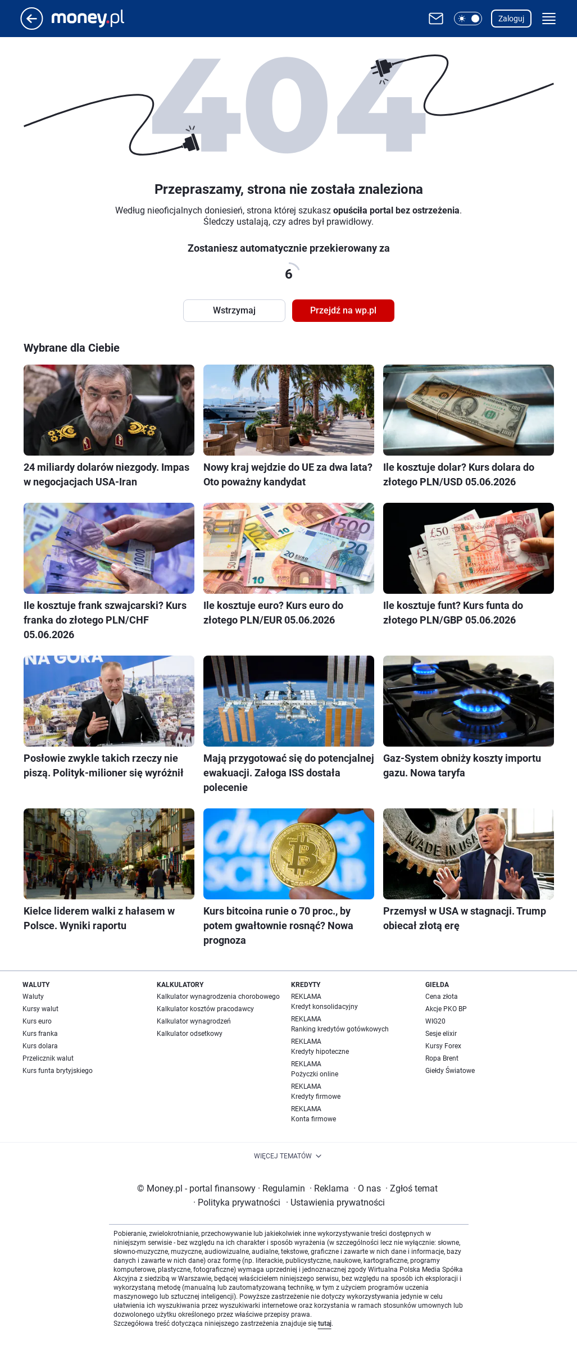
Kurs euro (37, 1021)
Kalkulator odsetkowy (189, 1034)
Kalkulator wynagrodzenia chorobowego (218, 997)
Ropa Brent (441, 1058)
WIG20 (435, 1021)
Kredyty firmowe (315, 1097)
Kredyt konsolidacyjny (324, 1007)
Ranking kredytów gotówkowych (340, 1029)
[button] (468, 18)
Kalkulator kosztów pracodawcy (205, 1009)
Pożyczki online (314, 1074)
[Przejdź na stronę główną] (31, 26)
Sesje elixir (441, 1034)
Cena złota (441, 997)
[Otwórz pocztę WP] (436, 19)
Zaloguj (511, 18)
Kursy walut (40, 1009)
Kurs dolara (40, 1046)
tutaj (324, 1323)
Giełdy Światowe (450, 1071)
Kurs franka (40, 1034)
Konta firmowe (313, 1119)
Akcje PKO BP (446, 1009)
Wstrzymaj (234, 310)
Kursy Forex (443, 1046)
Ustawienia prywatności (335, 1202)
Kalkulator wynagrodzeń (194, 1021)
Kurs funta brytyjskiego (57, 1071)
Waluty (33, 997)
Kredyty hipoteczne (320, 1052)
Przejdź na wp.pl (343, 310)
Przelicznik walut (48, 1058)
